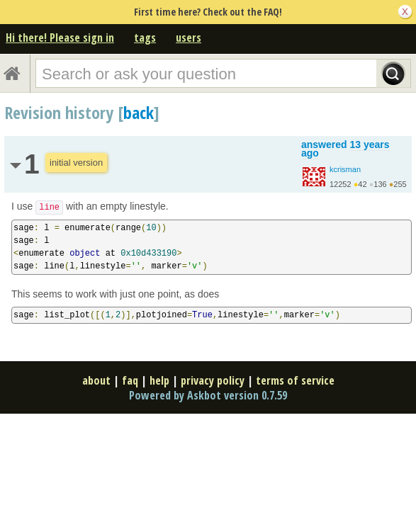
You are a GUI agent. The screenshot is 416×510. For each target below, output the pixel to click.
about (96, 380)
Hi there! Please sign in (60, 37)
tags (145, 37)
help (159, 380)
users (188, 37)
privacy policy (212, 380)
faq (130, 380)
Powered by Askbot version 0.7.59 (208, 395)
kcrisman (345, 169)
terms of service (295, 380)
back (138, 112)
